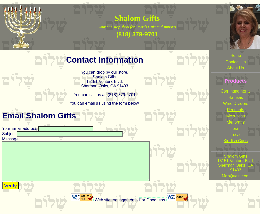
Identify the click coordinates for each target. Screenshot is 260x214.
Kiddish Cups (236, 141)
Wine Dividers (235, 103)
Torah (236, 128)
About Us (235, 68)
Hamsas (235, 97)
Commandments (235, 91)
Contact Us (235, 62)
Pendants (235, 110)
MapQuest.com (235, 176)
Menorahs (235, 122)
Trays (235, 134)
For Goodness (152, 207)
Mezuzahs (235, 116)
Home (235, 55)
